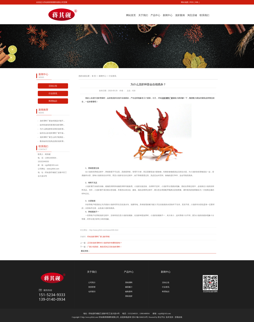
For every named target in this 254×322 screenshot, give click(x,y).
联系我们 (204, 15)
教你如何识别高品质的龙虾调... (52, 141)
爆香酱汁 (128, 287)
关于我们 (143, 15)
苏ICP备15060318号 (140, 317)
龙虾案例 (180, 15)
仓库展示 (92, 292)
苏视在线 (178, 317)
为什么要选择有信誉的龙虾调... (52, 129)
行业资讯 (53, 93)
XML (197, 2)
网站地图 (184, 2)
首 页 (94, 76)
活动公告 (53, 86)
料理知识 (53, 101)
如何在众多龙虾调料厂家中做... (52, 133)
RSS (192, 2)
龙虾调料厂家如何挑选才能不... (52, 121)
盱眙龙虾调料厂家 (94, 237)
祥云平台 (161, 317)
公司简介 (92, 282)
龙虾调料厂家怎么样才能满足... (52, 137)
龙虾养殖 (106, 237)
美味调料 (128, 282)
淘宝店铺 (192, 15)
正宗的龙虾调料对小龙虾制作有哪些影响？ (104, 243)
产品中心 (155, 15)
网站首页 (131, 15)
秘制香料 (128, 292)
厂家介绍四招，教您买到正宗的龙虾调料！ (104, 247)
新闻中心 (168, 15)
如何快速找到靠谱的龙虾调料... (52, 125)
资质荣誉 (92, 287)
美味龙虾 (128, 296)
